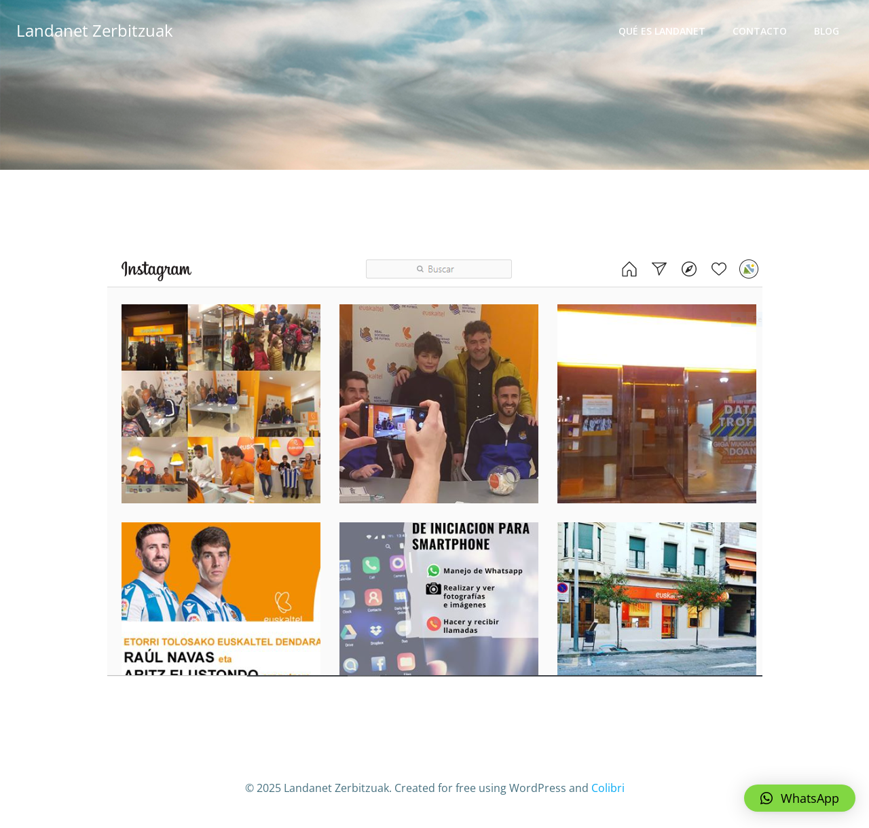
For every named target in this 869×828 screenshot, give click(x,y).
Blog (826, 30)
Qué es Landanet (661, 30)
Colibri (608, 787)
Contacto (760, 30)
